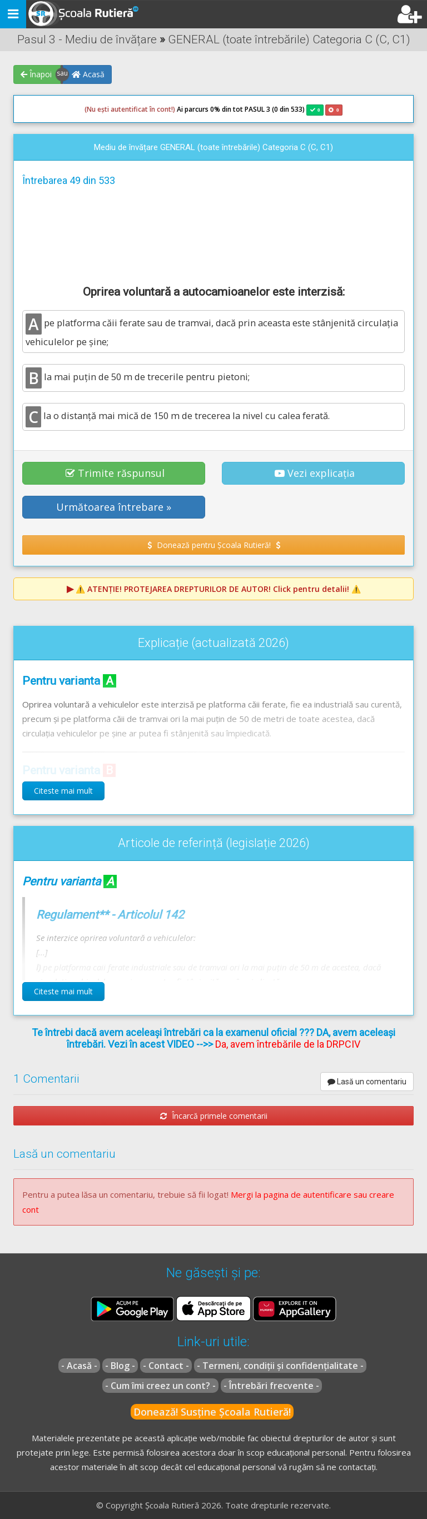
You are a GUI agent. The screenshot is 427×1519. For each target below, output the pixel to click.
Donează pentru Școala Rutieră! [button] (213, 545)
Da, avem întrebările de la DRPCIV (287, 1044)
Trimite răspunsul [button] (115, 473)
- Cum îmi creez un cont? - (160, 1385)
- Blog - (120, 1365)
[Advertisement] (213, 234)
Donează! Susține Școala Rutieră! (212, 1411)
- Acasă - (79, 1365)
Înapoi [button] (36, 74)
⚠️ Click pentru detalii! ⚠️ (218, 589)
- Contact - (166, 1365)
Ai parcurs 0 (149, 109)
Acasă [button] (88, 74)
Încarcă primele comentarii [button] (213, 1115)
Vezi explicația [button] (315, 473)
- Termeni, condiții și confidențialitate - (280, 1365)
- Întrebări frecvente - (271, 1385)
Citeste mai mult (63, 790)
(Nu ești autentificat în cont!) (130, 109)
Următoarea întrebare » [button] (113, 507)
